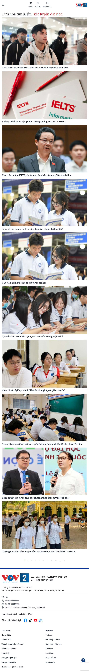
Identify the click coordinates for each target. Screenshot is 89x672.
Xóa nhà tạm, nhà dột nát (12, 644)
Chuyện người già (8, 658)
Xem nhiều (6, 635)
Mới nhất (49, 630)
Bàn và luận (6, 640)
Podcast (38, 4)
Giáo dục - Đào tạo (53, 644)
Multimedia (47, 4)
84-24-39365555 (12, 601)
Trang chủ (5, 630)
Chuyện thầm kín (8, 662)
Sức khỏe (49, 653)
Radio (31, 4)
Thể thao (49, 649)
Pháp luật (5, 653)
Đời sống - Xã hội (52, 640)
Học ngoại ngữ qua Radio (12, 667)
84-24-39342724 (12, 604)
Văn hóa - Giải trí (8, 649)
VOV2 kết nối (50, 658)
